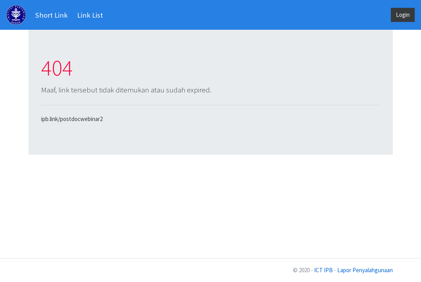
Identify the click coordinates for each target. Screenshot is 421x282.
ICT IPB (323, 270)
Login (403, 14)
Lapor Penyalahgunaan (365, 270)
